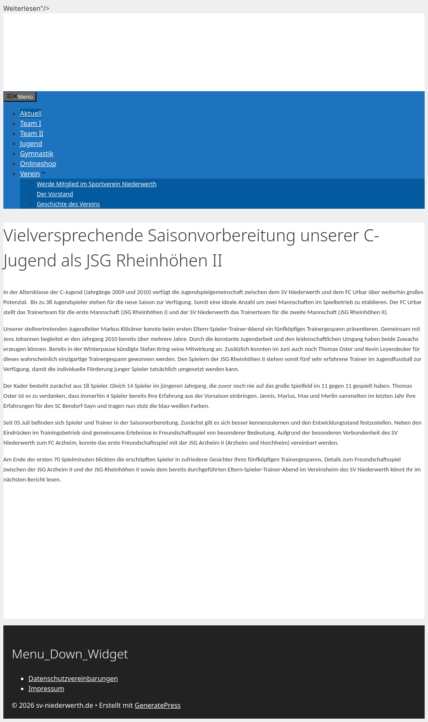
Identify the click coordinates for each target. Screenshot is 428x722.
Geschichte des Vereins (68, 204)
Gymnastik (37, 153)
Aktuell (31, 113)
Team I (30, 123)
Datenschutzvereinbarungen (73, 678)
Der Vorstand (55, 194)
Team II (31, 133)
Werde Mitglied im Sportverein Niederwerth (97, 184)
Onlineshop (38, 163)
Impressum (46, 688)
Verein (33, 173)
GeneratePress (158, 705)
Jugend (31, 143)
